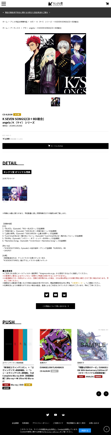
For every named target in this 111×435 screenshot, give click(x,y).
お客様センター (78, 283)
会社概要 (15, 423)
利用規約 (25, 423)
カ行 (31, 22)
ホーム (5, 22)
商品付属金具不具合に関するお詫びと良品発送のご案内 (26, 12)
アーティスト (15, 28)
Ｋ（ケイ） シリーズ (44, 22)
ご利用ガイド (58, 423)
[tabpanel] (55, 64)
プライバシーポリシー (41, 423)
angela (32, 28)
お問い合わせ (94, 423)
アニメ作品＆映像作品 (18, 22)
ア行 (24, 28)
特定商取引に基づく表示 (76, 423)
